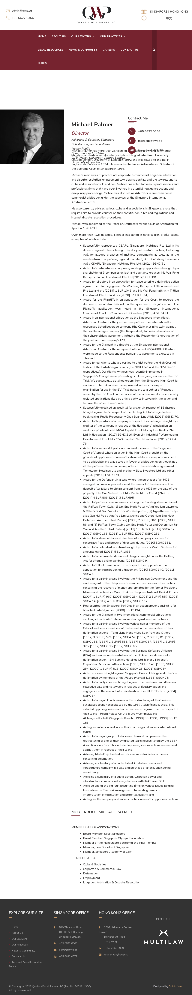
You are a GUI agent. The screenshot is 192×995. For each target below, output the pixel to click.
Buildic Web (176, 986)
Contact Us (130, 50)
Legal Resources (50, 50)
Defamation (90, 873)
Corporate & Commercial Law (102, 869)
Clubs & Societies (94, 864)
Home (42, 36)
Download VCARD (150, 150)
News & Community (83, 50)
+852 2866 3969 (114, 948)
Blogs (42, 63)
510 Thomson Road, (70, 932)
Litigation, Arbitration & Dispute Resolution (111, 882)
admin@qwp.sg (22, 11)
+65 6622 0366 (23, 18)
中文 (169, 18)
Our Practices (111, 36)
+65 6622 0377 (68, 956)
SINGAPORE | (160, 12)
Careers (109, 50)
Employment (91, 878)
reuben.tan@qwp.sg (116, 954)
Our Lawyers (81, 36)
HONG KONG (179, 12)
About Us (59, 36)
